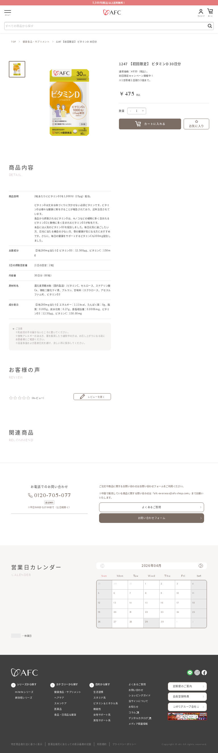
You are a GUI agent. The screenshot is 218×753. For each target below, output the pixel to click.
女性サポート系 (101, 714)
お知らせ (133, 706)
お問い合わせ (136, 690)
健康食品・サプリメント (36, 41)
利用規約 (102, 744)
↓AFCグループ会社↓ (186, 706)
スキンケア (60, 703)
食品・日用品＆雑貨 (65, 714)
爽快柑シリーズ (23, 697)
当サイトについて (138, 701)
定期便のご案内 (182, 686)
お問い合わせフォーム (151, 518)
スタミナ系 (99, 697)
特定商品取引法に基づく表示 (26, 744)
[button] (201, 566)
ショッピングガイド (139, 695)
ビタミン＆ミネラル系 (105, 703)
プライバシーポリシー (124, 744)
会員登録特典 (181, 696)
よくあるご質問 (151, 507)
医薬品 (58, 709)
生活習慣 (98, 692)
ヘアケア (59, 697)
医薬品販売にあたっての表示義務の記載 (69, 744)
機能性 (97, 709)
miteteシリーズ (24, 692)
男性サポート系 (101, 720)
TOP (13, 41)
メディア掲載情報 (138, 723)
